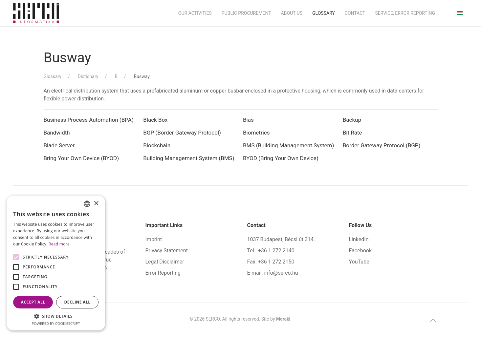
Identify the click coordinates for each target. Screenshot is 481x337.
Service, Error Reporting (405, 13)
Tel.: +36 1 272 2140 (271, 250)
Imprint (153, 239)
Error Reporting (163, 273)
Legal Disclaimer (164, 262)
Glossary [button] (323, 13)
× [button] (96, 203)
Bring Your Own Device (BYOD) (81, 158)
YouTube (359, 262)
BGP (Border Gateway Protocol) (182, 132)
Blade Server (60, 145)
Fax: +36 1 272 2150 (271, 262)
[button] (433, 320)
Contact (355, 13)
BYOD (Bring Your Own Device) (280, 158)
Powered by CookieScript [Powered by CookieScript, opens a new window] (56, 323)
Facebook (360, 250)
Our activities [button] (195, 13)
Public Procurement (246, 13)
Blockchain (156, 145)
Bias (248, 119)
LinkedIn (359, 239)
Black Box (155, 119)
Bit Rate (352, 132)
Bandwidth (57, 132)
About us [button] (292, 13)
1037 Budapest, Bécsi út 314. (281, 239)
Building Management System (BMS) (188, 158)
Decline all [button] (77, 302)
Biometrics (256, 132)
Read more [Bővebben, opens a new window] (59, 244)
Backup (352, 119)
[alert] (56, 263)
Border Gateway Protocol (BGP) (382, 145)
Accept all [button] (33, 302)
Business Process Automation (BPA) (89, 119)
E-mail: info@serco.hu (272, 273)
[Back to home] (36, 13)
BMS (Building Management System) (288, 145)
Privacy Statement (166, 250)
